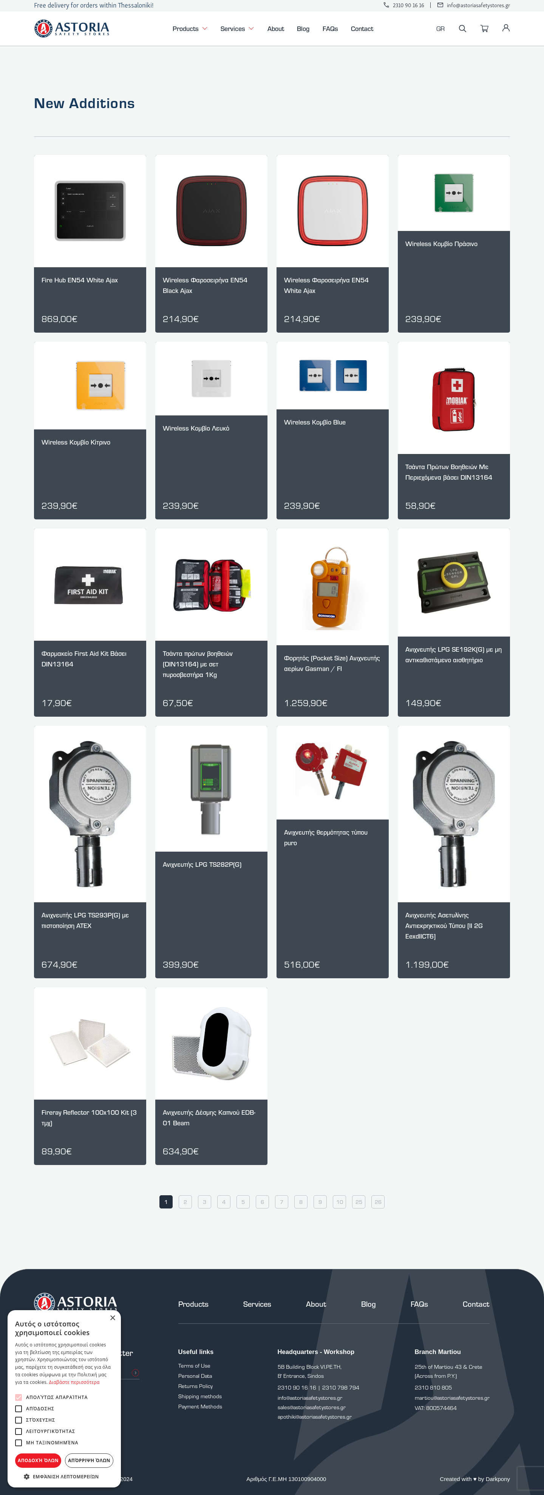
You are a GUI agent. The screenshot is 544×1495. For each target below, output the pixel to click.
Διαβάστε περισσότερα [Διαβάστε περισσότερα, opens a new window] (74, 1382)
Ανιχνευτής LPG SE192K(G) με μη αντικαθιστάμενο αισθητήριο (453, 654)
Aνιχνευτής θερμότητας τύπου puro (326, 837)
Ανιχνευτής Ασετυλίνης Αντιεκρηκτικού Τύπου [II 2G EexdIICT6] (444, 925)
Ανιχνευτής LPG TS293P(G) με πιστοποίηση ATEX (85, 920)
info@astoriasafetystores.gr (478, 5)
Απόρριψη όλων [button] (89, 1460)
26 (378, 1202)
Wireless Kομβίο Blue (315, 422)
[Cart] (484, 28)
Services (237, 29)
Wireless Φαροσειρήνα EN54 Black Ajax (205, 285)
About (275, 28)
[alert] (64, 1398)
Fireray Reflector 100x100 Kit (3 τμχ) (89, 1117)
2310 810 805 (433, 1387)
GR (440, 28)
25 (358, 1202)
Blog (303, 28)
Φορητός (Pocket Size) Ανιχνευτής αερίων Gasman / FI (332, 663)
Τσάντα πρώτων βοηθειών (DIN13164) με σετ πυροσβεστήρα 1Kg (198, 664)
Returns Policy (195, 1386)
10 (339, 1202)
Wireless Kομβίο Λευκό (196, 428)
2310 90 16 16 (408, 5)
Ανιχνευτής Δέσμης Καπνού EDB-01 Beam (209, 1117)
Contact (362, 28)
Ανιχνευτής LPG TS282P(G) (202, 864)
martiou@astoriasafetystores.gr (452, 1397)
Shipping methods (200, 1396)
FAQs (330, 28)
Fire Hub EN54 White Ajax (80, 280)
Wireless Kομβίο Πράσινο (441, 243)
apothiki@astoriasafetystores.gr (315, 1416)
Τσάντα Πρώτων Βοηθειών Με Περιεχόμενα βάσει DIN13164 (448, 472)
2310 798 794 (340, 1387)
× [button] (112, 1318)
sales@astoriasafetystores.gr (312, 1407)
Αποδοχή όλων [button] (38, 1460)
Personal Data (195, 1375)
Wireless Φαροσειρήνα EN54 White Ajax (326, 285)
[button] (64, 1476)
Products (190, 29)
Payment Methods (200, 1406)
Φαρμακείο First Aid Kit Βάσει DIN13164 (84, 658)
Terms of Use (194, 1365)
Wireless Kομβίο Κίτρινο (76, 442)
